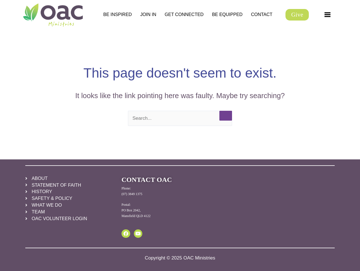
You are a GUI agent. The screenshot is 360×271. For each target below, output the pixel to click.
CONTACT (261, 14)
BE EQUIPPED (227, 14)
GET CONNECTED (184, 14)
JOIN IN (148, 14)
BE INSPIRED (117, 14)
